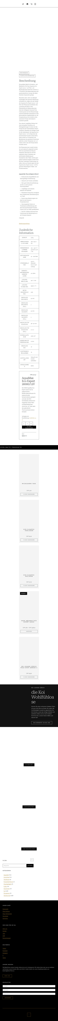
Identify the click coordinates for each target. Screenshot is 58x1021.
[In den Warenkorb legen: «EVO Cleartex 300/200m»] (29, 585)
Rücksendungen (7, 938)
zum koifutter (29, 807)
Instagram (5, 953)
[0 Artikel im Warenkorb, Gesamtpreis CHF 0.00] (31, 4)
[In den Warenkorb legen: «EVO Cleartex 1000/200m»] (29, 540)
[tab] (24, 73)
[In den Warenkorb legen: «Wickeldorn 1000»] (29, 494)
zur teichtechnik (29, 849)
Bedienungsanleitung (24, 223)
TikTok (4, 957)
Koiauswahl (5, 909)
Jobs (4, 933)
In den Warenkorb (29, 427)
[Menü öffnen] (35, 4)
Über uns (5, 928)
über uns (7, 976)
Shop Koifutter (6, 911)
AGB (4, 935)
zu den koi (29, 765)
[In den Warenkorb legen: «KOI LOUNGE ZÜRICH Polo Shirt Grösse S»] (29, 677)
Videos (4, 948)
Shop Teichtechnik (7, 913)
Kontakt (4, 931)
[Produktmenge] (27, 424)
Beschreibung (24, 72)
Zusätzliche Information (27, 75)
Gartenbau (5, 918)
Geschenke (5, 916)
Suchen (30, 865)
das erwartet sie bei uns (41, 722)
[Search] (23, 4)
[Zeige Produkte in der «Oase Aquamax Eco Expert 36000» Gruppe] (29, 631)
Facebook (5, 950)
